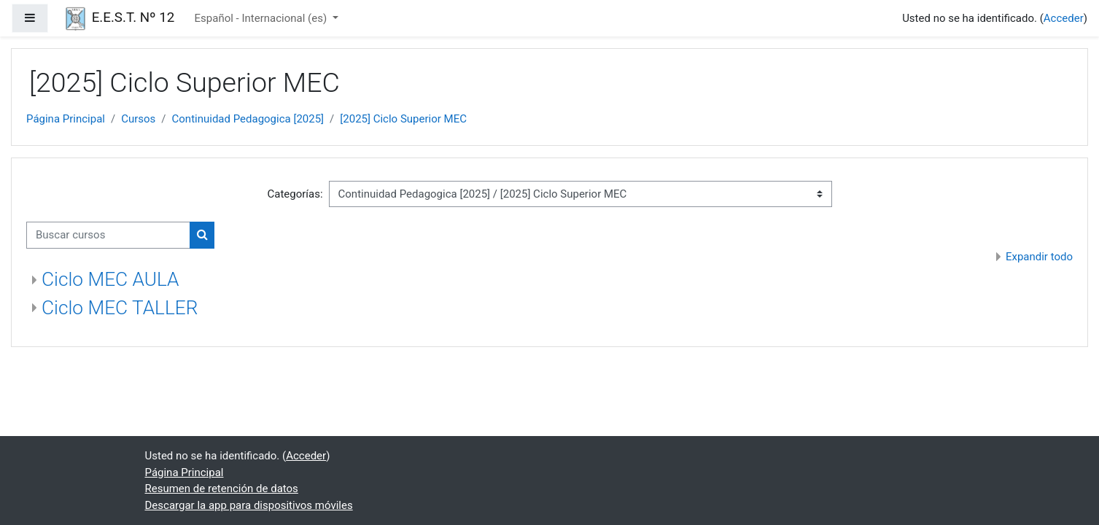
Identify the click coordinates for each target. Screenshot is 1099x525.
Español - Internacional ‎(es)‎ (262, 18)
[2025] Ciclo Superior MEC (403, 118)
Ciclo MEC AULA (110, 279)
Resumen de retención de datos (221, 488)
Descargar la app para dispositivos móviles (249, 505)
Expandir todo (1039, 256)
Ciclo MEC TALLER (120, 308)
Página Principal (65, 118)
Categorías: (294, 194)
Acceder (1064, 18)
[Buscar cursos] (108, 235)
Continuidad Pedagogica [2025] (248, 118)
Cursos (138, 118)
